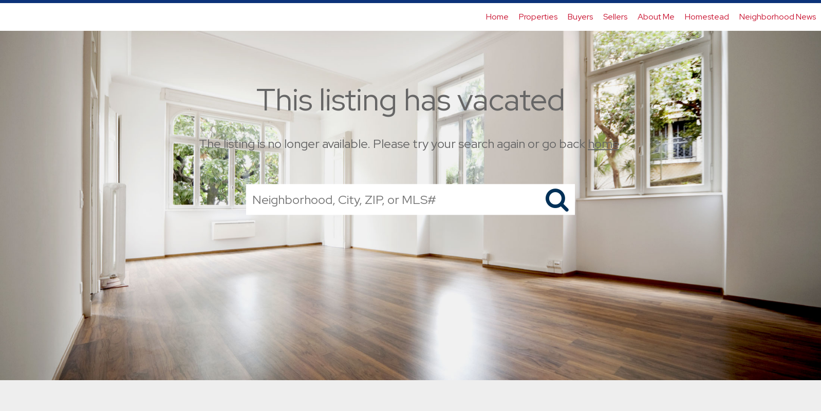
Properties (538, 16)
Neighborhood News (777, 16)
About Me (656, 16)
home (603, 144)
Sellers (615, 16)
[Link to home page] (13, 17)
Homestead (707, 16)
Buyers (580, 16)
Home (497, 16)
